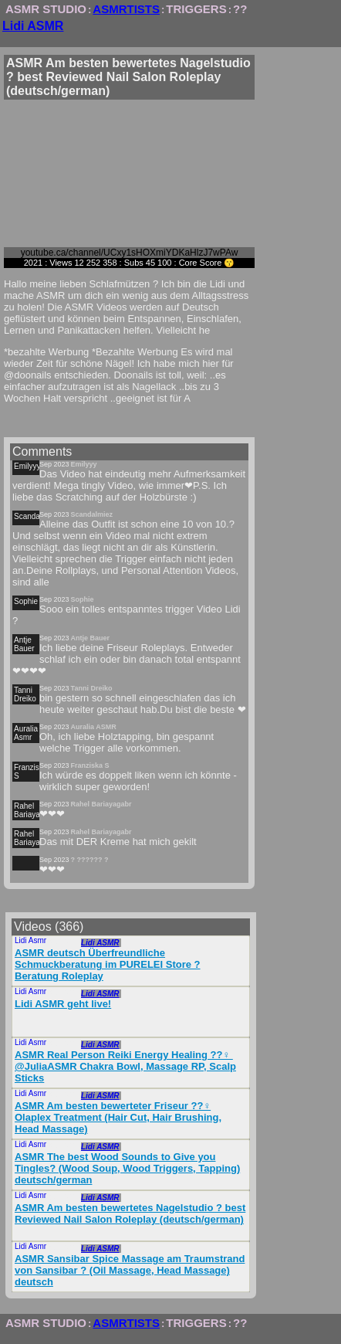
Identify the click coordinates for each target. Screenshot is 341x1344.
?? (240, 8)
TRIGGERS (196, 8)
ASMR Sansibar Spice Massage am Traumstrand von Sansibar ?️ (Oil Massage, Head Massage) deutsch (130, 1270)
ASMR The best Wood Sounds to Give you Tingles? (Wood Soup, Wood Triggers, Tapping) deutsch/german (127, 1168)
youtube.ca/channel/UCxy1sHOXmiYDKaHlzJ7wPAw (129, 252)
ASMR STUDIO (45, 8)
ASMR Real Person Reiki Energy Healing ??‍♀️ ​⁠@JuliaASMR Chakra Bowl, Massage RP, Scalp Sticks (125, 1066)
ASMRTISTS (126, 8)
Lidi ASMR (32, 25)
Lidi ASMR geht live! (63, 1004)
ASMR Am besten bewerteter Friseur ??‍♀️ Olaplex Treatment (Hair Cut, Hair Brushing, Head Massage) (118, 1117)
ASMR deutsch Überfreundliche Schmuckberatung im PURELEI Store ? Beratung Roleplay (108, 964)
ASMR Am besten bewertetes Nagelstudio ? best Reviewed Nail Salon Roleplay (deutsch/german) (130, 1213)
